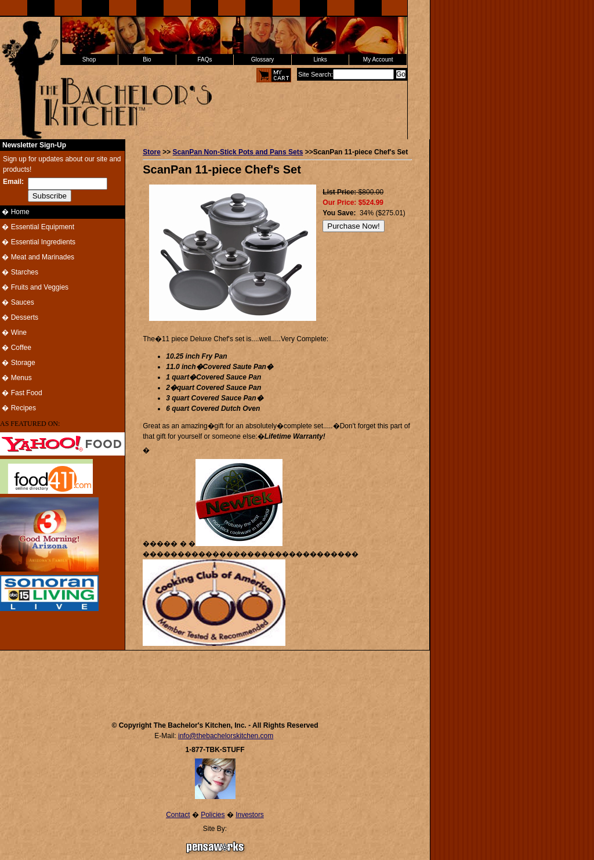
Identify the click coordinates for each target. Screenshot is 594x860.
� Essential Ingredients (37, 242)
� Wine (13, 332)
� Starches (19, 272)
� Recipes (18, 408)
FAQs (204, 59)
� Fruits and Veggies (34, 287)
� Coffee (15, 348)
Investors (250, 815)
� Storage (17, 363)
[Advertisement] (215, 680)
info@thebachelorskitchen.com (225, 736)
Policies (212, 815)
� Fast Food (21, 393)
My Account (378, 59)
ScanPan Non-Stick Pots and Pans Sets (238, 152)
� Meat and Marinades (37, 257)
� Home (15, 212)
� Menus (16, 378)
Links (320, 59)
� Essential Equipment (37, 227)
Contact (178, 815)
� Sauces (17, 302)
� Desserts (19, 317)
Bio (147, 59)
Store (152, 152)
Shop (89, 59)
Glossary (262, 59)
